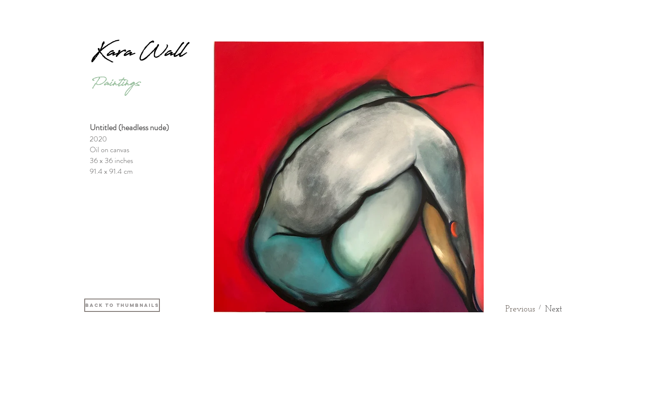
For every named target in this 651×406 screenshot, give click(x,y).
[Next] (554, 309)
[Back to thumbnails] (122, 305)
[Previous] (520, 309)
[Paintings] (116, 85)
